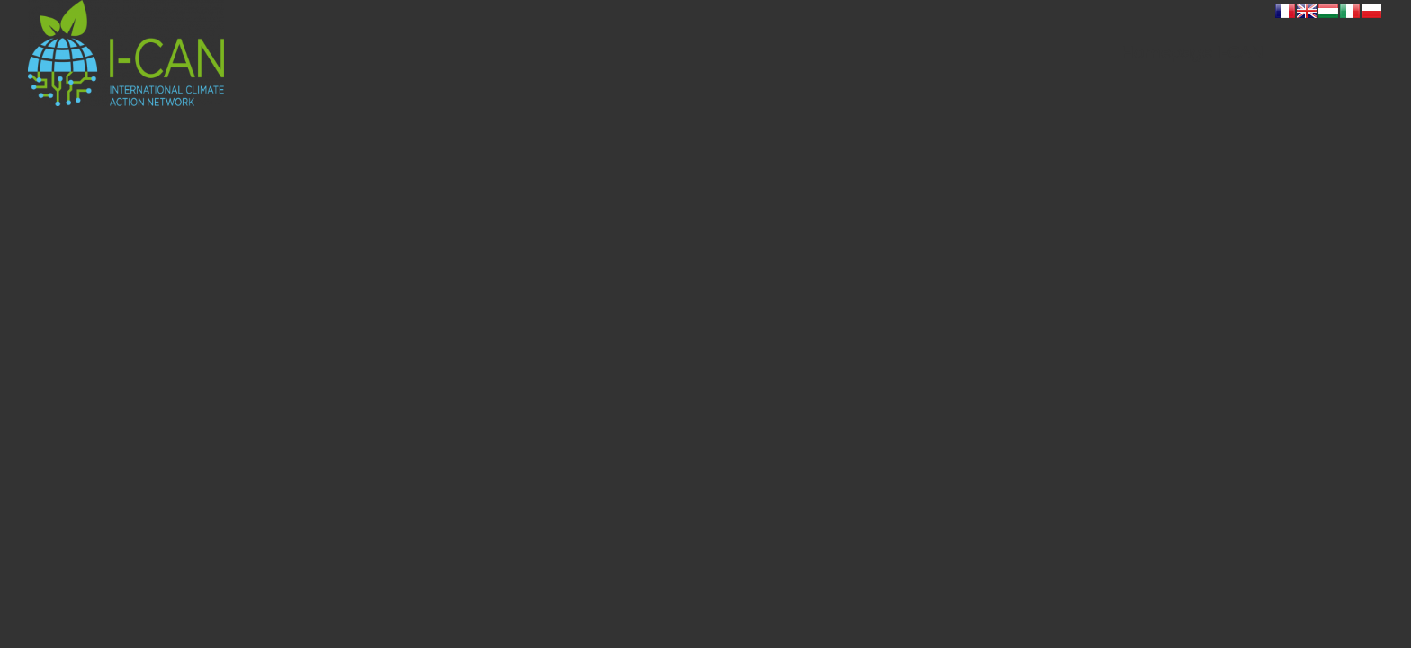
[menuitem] (1192, 53)
